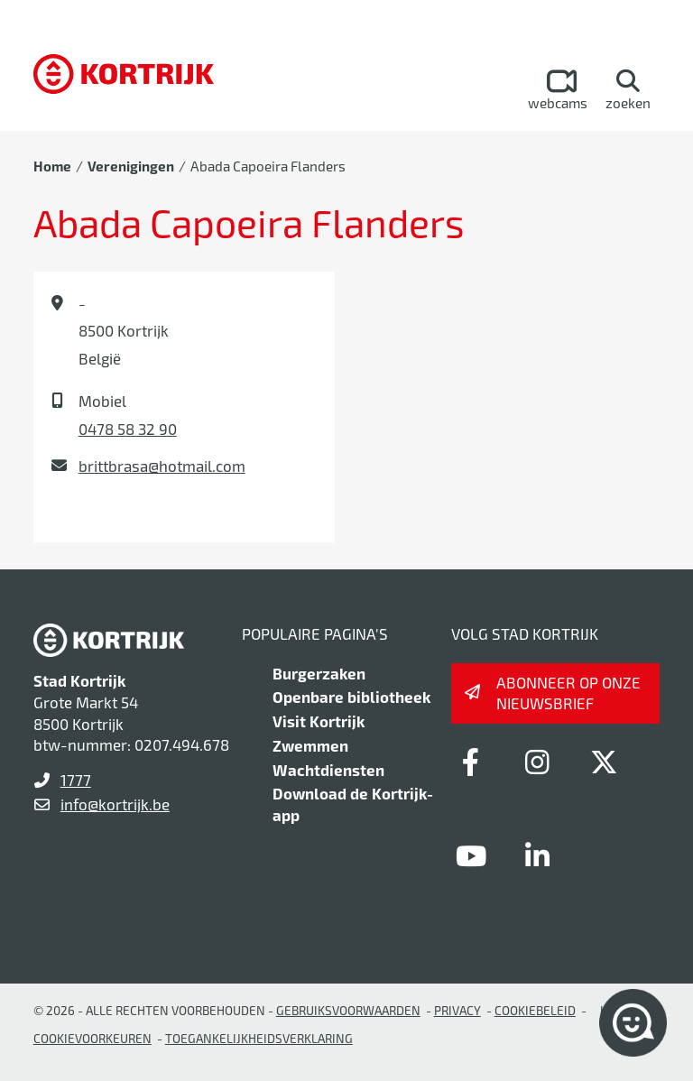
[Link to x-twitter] (604, 761)
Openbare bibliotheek (351, 697)
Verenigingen (131, 166)
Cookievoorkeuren (92, 1038)
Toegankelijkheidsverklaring (259, 1038)
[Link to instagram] (538, 761)
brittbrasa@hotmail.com (162, 466)
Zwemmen (310, 745)
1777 (75, 780)
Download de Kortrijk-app (353, 804)
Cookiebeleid (535, 1010)
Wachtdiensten (328, 770)
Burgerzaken (319, 673)
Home (52, 166)
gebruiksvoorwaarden (348, 1010)
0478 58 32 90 (128, 429)
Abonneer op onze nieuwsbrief (568, 693)
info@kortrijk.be (115, 804)
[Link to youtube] (471, 855)
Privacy (457, 1010)
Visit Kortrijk (319, 721)
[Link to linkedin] (538, 855)
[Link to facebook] (471, 761)
